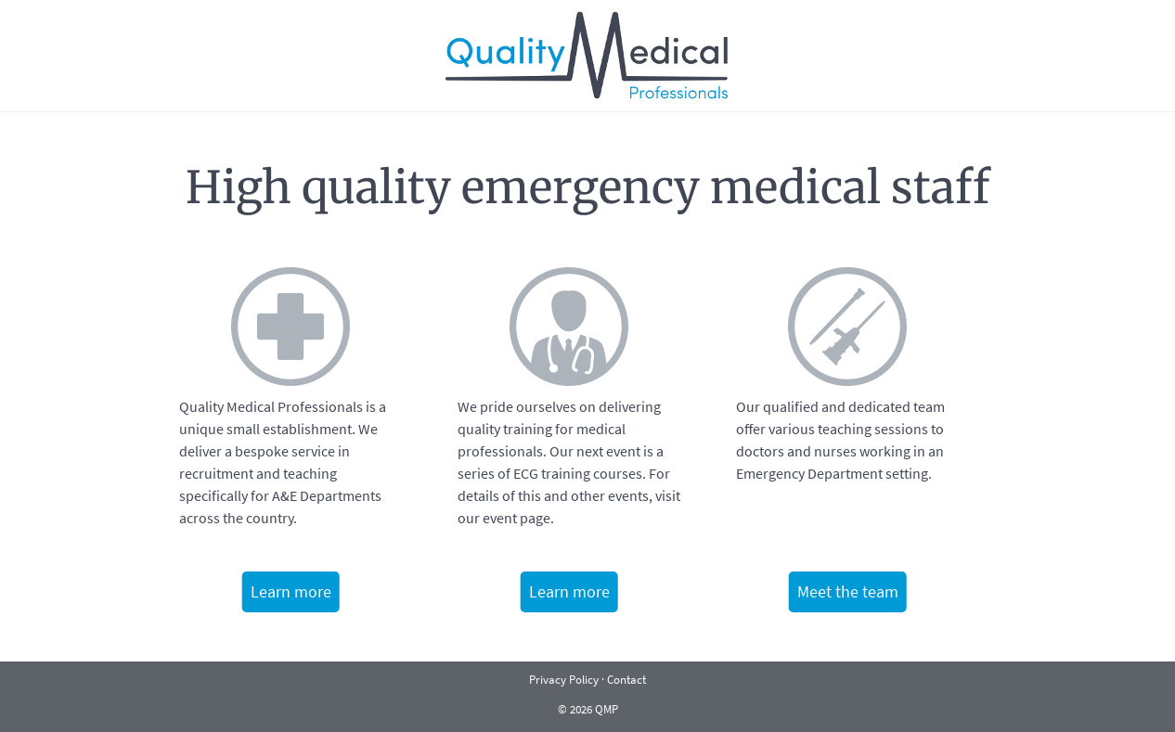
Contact (626, 679)
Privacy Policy (564, 679)
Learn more (291, 592)
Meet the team (847, 592)
